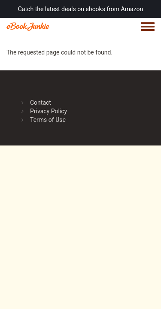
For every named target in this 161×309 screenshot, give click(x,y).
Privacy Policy (48, 111)
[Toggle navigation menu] (148, 27)
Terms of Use (48, 119)
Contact (40, 102)
